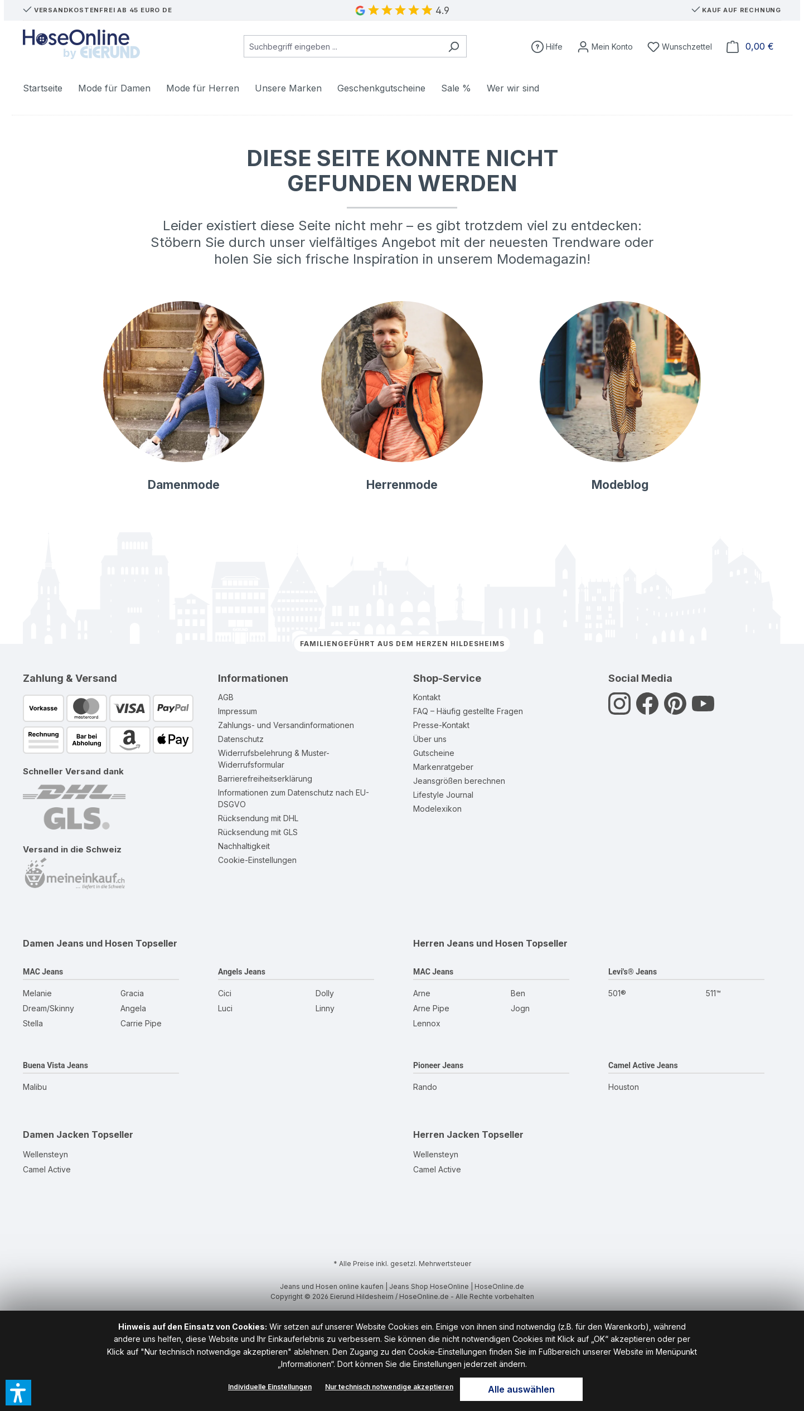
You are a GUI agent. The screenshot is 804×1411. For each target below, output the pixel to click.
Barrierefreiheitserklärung (265, 778)
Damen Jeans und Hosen (78, 943)
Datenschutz (241, 739)
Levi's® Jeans (632, 971)
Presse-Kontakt (441, 725)
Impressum (237, 711)
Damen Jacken (56, 1134)
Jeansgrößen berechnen (459, 780)
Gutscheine (433, 753)
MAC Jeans (43, 971)
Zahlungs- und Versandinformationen (286, 725)
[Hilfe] (547, 46)
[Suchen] (453, 46)
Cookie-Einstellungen (257, 860)
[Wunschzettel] (679, 46)
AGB (226, 697)
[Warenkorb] (750, 46)
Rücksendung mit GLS (258, 832)
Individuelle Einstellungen (270, 1387)
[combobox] (342, 46)
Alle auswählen (521, 1389)
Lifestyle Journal (443, 794)
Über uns (430, 739)
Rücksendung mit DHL (258, 818)
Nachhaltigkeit (244, 846)
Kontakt (426, 697)
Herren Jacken (446, 1134)
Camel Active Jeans (643, 1065)
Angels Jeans (241, 971)
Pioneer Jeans (438, 1065)
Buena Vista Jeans (55, 1065)
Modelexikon (437, 808)
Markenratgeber (443, 767)
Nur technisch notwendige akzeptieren (389, 1387)
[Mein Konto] (605, 46)
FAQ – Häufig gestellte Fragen (468, 711)
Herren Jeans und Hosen (468, 943)
